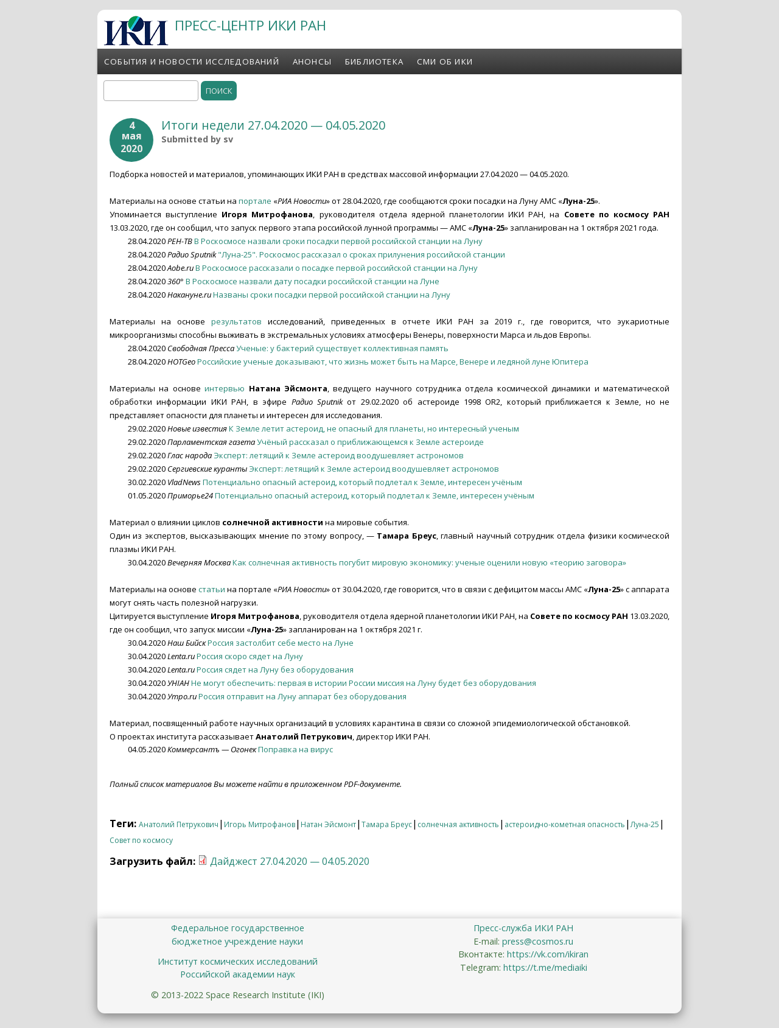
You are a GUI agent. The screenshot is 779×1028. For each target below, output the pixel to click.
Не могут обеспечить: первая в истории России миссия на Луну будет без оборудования (363, 682)
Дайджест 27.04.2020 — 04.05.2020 (289, 861)
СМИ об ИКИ (445, 61)
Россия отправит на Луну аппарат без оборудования (302, 696)
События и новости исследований (191, 61)
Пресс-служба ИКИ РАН (523, 928)
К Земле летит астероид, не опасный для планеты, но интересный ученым (374, 428)
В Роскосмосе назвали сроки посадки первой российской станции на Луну (338, 241)
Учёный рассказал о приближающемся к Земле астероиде (370, 441)
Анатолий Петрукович (178, 824)
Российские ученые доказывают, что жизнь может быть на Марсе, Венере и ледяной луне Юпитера (393, 361)
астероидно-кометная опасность (565, 824)
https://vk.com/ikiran (548, 954)
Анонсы (312, 61)
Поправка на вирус (295, 749)
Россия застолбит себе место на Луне (281, 642)
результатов (236, 321)
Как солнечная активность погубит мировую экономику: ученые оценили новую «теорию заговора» (429, 562)
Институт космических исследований (238, 961)
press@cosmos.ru (537, 941)
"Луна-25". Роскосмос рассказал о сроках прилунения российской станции (361, 254)
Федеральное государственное (237, 928)
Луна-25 (645, 824)
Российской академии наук (237, 974)
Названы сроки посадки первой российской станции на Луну (331, 294)
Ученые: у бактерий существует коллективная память (342, 348)
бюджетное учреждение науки (237, 941)
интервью (224, 388)
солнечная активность (458, 824)
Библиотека (374, 61)
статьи (212, 589)
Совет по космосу (141, 840)
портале (255, 200)
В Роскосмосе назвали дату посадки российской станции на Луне (312, 281)
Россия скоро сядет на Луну (250, 656)
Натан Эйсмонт (328, 824)
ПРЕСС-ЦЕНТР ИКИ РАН (250, 25)
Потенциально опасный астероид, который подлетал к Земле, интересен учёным (362, 482)
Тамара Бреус (387, 824)
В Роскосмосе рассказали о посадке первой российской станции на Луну (336, 267)
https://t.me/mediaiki (545, 967)
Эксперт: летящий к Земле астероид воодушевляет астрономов (339, 455)
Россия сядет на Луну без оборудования (275, 669)
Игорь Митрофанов (259, 824)
